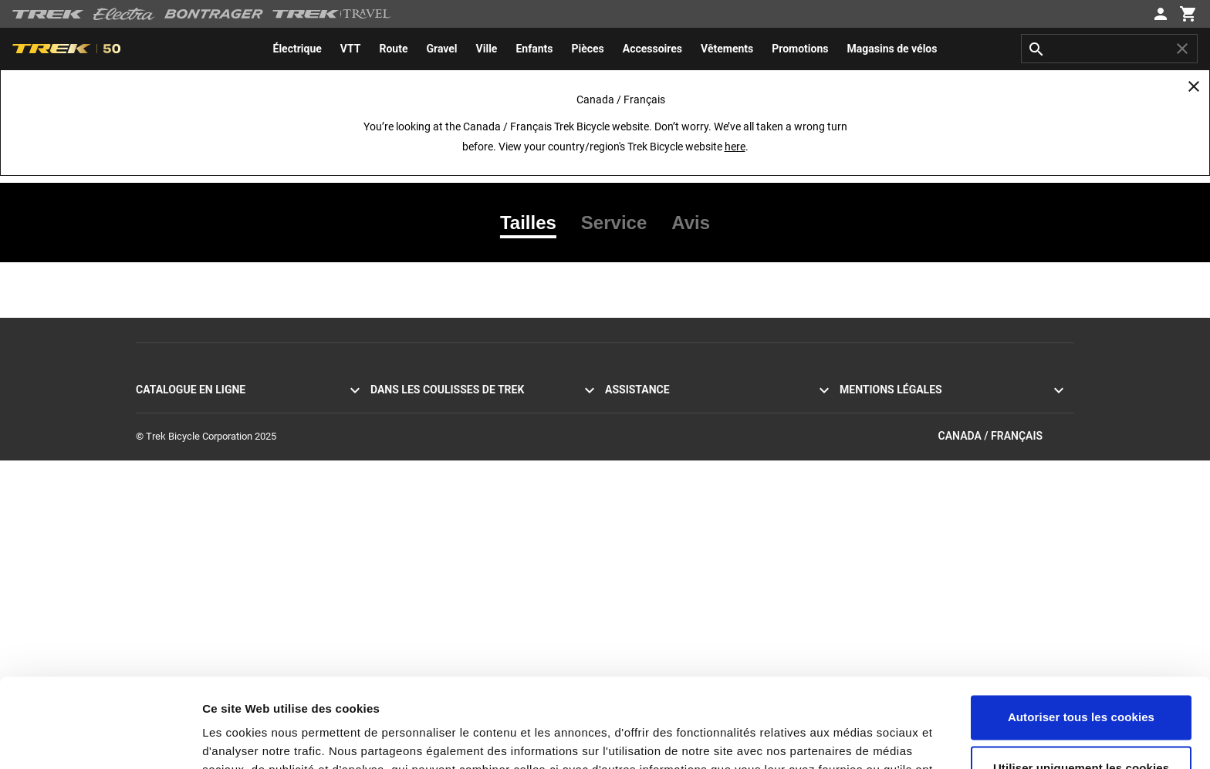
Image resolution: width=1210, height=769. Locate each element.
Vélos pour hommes (179, 502)
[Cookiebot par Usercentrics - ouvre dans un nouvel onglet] (99, 738)
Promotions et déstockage (193, 576)
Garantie (623, 520)
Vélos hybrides (167, 446)
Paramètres (234, 738)
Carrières (390, 520)
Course (385, 483)
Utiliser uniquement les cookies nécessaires (1081, 684)
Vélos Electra (164, 483)
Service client (634, 409)
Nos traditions (400, 446)
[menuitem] (297, 48)
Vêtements (159, 557)
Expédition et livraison (652, 483)
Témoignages (399, 409)
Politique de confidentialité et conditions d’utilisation (953, 409)
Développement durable (421, 502)
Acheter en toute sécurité (659, 539)
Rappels (857, 446)
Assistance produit (645, 576)
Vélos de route (167, 409)
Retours (621, 465)
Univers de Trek (403, 539)
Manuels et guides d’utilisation (670, 557)
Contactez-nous (639, 427)
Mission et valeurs (409, 427)
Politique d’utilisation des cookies (912, 427)
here (735, 146)
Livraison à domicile (648, 502)
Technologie (396, 465)
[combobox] (1109, 48)
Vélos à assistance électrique (199, 465)
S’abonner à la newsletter (659, 446)
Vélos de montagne (177, 427)
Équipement (162, 539)
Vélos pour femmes (178, 520)
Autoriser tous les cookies (1081, 625)
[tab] (534, 222)
